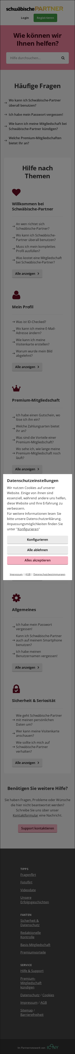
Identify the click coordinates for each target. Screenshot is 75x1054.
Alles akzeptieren (38, 560)
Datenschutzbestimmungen (49, 574)
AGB (28, 574)
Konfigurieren (28, 529)
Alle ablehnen (37, 550)
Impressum (16, 574)
